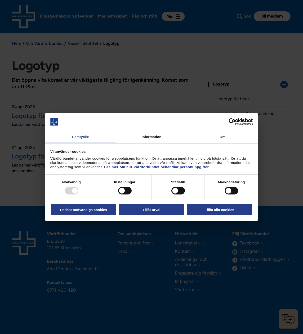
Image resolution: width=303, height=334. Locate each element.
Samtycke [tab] (80, 137)
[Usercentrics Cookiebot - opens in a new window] (232, 121)
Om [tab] (222, 137)
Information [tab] (151, 137)
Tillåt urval (151, 210)
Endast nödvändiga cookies (83, 210)
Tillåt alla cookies (219, 210)
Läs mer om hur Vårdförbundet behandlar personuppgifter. (157, 167)
